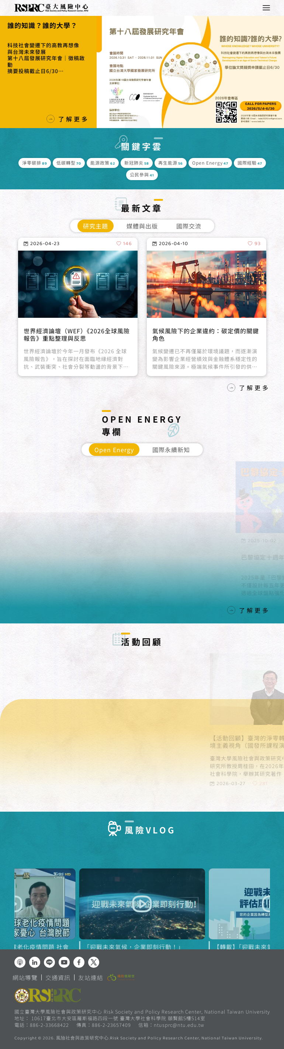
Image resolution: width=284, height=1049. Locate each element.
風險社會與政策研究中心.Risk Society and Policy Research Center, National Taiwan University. (159, 1038)
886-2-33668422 (49, 1024)
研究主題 (95, 225)
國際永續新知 (171, 449)
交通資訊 (57, 977)
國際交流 (188, 225)
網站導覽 (25, 977)
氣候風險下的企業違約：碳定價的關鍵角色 (205, 357)
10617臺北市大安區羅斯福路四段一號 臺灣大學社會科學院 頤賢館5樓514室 (118, 1018)
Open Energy (114, 449)
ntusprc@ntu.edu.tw (179, 1025)
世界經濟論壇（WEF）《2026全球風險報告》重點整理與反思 (77, 357)
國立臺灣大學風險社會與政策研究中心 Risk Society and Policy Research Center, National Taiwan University (142, 1011)
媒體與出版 (142, 225)
